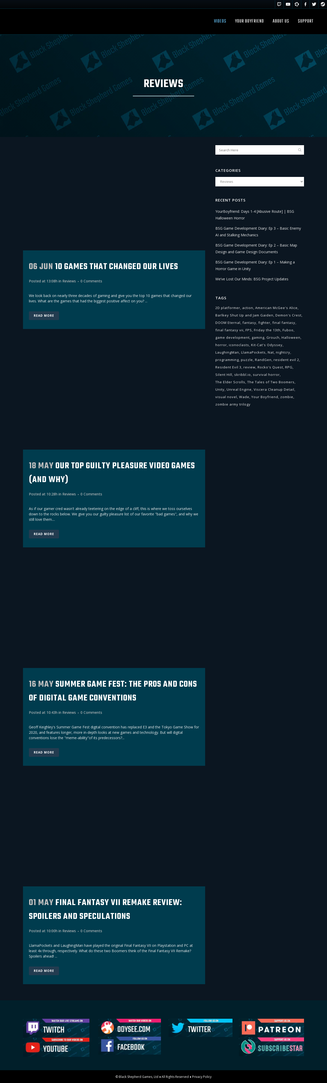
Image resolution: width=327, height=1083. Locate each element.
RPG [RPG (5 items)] (289, 367)
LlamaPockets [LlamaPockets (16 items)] (253, 352)
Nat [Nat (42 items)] (271, 352)
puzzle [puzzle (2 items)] (247, 359)
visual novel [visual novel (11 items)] (226, 397)
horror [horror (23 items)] (221, 345)
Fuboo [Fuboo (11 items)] (288, 330)
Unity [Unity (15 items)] (220, 389)
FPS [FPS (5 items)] (249, 330)
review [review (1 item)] (249, 367)
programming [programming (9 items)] (227, 359)
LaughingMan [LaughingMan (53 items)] (227, 352)
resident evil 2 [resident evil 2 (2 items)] (286, 359)
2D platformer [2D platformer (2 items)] (227, 307)
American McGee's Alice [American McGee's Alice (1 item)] (276, 307)
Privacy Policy (202, 1076)
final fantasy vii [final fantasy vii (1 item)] (229, 330)
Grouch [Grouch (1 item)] (272, 337)
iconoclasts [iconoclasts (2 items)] (239, 345)
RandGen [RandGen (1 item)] (263, 359)
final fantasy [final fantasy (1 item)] (283, 322)
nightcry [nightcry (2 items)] (283, 352)
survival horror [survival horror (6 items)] (266, 374)
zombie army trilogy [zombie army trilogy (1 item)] (233, 404)
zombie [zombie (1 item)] (286, 397)
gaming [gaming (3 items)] (258, 337)
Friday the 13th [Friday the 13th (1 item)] (267, 330)
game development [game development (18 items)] (232, 337)
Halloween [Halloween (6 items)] (291, 337)
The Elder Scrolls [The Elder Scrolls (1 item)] (230, 382)
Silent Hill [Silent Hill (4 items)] (223, 374)
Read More (44, 315)
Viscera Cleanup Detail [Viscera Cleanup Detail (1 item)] (274, 389)
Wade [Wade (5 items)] (244, 397)
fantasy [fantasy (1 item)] (249, 322)
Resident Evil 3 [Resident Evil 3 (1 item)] (228, 367)
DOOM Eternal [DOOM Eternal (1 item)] (227, 322)
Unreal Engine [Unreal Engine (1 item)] (239, 389)
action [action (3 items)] (247, 307)
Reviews (69, 281)
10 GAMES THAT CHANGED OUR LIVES (116, 266)
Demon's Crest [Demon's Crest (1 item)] (288, 315)
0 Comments (91, 281)
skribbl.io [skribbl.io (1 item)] (242, 374)
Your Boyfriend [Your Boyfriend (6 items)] (264, 397)
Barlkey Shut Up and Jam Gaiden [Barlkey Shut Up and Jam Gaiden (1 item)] (244, 315)
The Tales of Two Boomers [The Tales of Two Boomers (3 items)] (271, 382)
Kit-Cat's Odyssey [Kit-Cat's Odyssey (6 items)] (267, 345)
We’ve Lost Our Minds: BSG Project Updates (251, 279)
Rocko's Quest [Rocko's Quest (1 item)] (270, 367)
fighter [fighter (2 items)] (264, 322)
